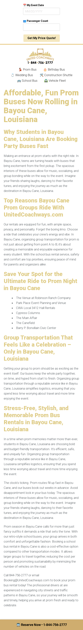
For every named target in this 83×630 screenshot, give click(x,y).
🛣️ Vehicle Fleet (55, 80)
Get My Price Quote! (41, 38)
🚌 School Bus (27, 80)
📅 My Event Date (33, 5)
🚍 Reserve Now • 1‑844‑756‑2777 (41, 625)
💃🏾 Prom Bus (27, 69)
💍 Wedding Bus (22, 75)
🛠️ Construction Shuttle (56, 75)
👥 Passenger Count (35, 20)
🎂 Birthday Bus (54, 69)
